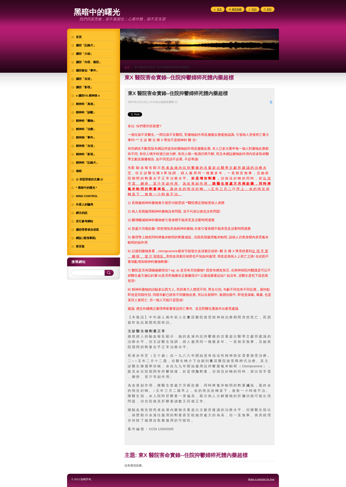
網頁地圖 (237, 9)
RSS (254, 9)
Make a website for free (261, 479)
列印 (269, 9)
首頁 (127, 67)
